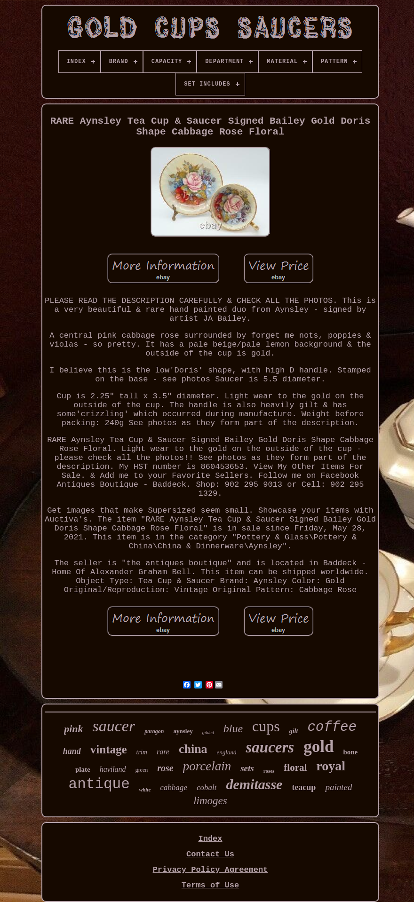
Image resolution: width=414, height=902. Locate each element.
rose (165, 768)
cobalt (207, 787)
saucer (114, 726)
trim (141, 752)
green (141, 770)
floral (295, 767)
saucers (270, 747)
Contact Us (210, 854)
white (145, 789)
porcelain (207, 766)
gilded (208, 732)
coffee (331, 727)
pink (73, 729)
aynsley (183, 731)
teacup (304, 787)
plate (82, 769)
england (227, 752)
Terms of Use (210, 885)
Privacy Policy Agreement (210, 869)
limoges (210, 801)
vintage (108, 749)
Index (210, 838)
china (193, 749)
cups (266, 726)
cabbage (173, 787)
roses (269, 771)
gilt (293, 731)
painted (338, 787)
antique (99, 784)
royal (330, 766)
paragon (154, 731)
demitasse (254, 784)
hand (72, 751)
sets (247, 768)
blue (233, 728)
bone (350, 752)
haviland (113, 769)
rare (163, 752)
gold (318, 746)
